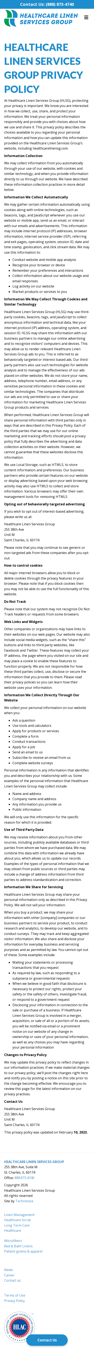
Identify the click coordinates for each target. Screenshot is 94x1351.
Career (9, 1275)
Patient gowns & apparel (23, 1251)
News (8, 1269)
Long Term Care (17, 1225)
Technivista (24, 1201)
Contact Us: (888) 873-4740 (47, 4)
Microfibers (13, 1240)
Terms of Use (14, 1295)
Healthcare (12, 1230)
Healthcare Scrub (17, 1220)
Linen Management (19, 1214)
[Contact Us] (47, 1340)
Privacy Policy (14, 1300)
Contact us (12, 1280)
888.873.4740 (24, 1177)
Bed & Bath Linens (18, 1246)
